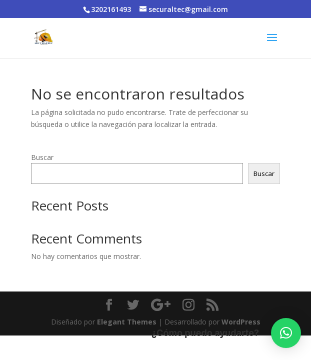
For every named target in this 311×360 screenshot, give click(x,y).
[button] (286, 333)
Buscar (42, 157)
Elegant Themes (126, 321)
